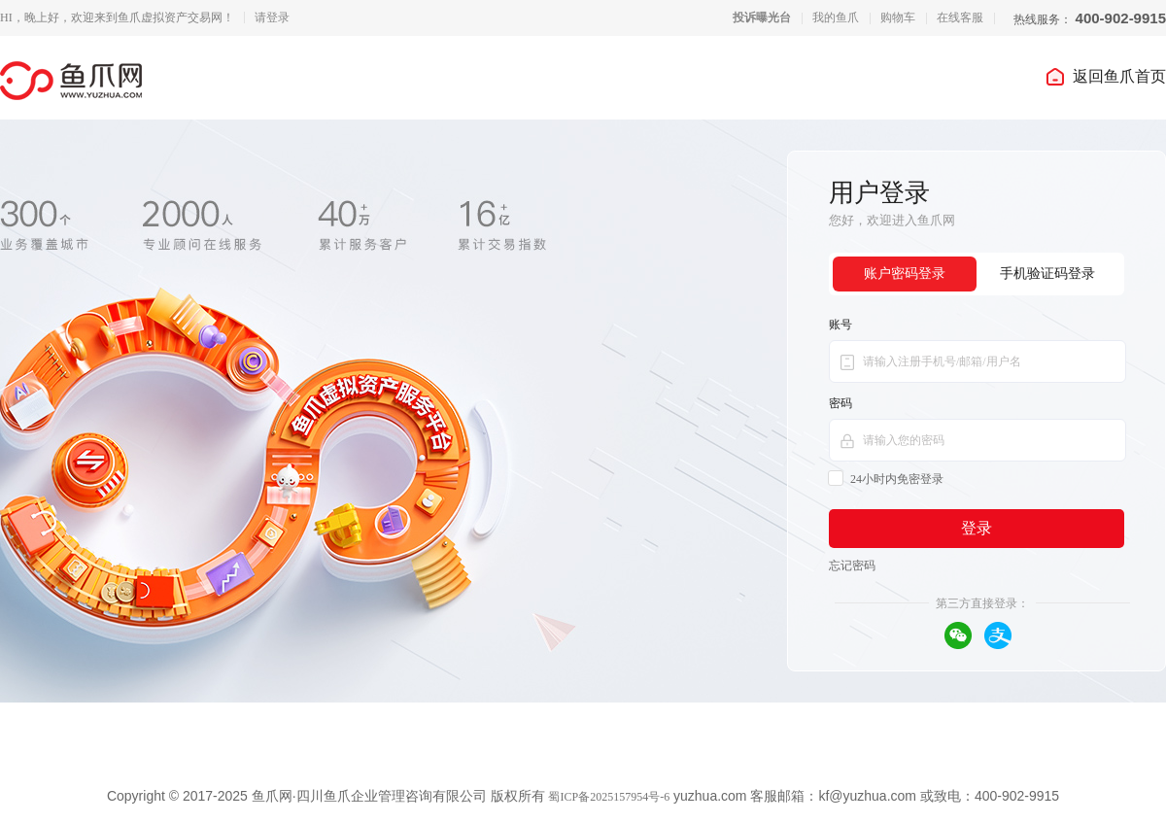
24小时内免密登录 (886, 479)
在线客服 (960, 17)
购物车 (897, 17)
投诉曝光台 (762, 17)
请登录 (272, 17)
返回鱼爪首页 (1105, 76)
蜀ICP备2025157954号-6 (608, 797)
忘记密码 (852, 565)
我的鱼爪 (835, 17)
